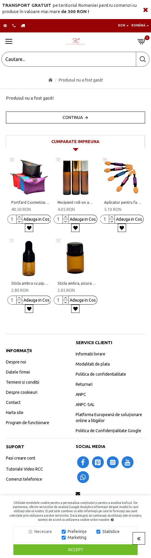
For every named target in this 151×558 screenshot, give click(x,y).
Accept (75, 549)
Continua (73, 117)
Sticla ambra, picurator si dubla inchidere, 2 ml (77, 283)
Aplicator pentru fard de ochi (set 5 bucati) (123, 202)
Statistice (111, 531)
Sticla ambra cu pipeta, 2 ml (30, 283)
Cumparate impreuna (75, 141)
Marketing (77, 537)
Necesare (43, 531)
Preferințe (77, 531)
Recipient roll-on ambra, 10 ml (77, 202)
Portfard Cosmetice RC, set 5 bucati (30, 202)
